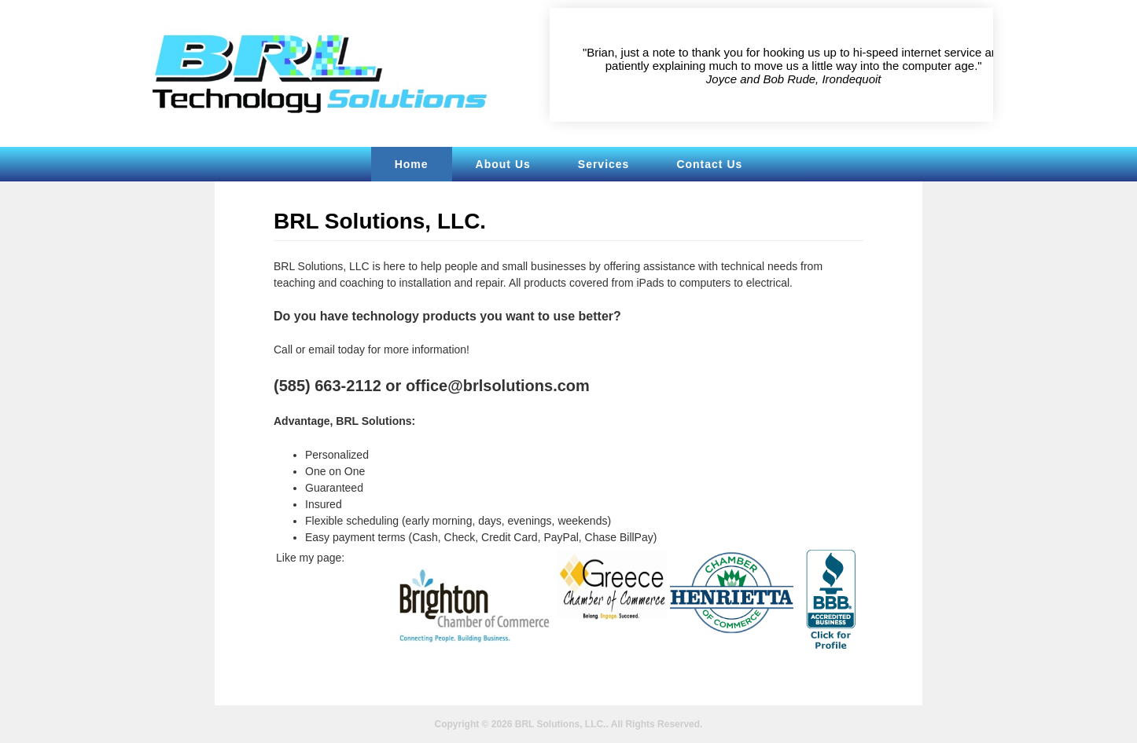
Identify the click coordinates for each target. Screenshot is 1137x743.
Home (412, 164)
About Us (503, 164)
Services (604, 164)
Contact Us (709, 164)
